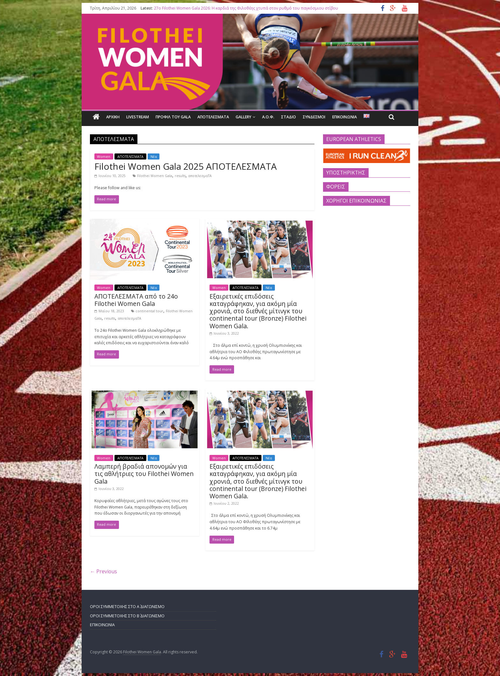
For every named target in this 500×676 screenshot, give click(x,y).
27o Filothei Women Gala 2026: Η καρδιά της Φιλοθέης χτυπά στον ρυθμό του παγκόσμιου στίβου (246, 8)
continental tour (149, 311)
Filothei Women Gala (154, 176)
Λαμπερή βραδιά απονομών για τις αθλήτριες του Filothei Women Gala (144, 473)
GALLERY (243, 117)
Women (103, 156)
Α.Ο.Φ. (268, 117)
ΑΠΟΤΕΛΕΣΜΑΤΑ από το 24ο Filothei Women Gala (136, 300)
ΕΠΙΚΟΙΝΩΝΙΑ (344, 117)
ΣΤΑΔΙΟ (288, 117)
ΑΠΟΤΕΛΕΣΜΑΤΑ (213, 117)
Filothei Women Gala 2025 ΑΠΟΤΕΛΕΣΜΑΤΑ (185, 166)
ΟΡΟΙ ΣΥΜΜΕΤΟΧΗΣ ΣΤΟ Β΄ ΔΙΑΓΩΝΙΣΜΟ (127, 616)
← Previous (103, 571)
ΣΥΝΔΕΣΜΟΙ (314, 117)
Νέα (154, 156)
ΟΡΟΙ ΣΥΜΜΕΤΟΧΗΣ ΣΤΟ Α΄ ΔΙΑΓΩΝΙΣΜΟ (127, 606)
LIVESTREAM (137, 117)
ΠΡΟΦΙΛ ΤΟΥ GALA (173, 117)
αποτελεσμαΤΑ (200, 176)
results (180, 176)
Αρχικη (113, 117)
